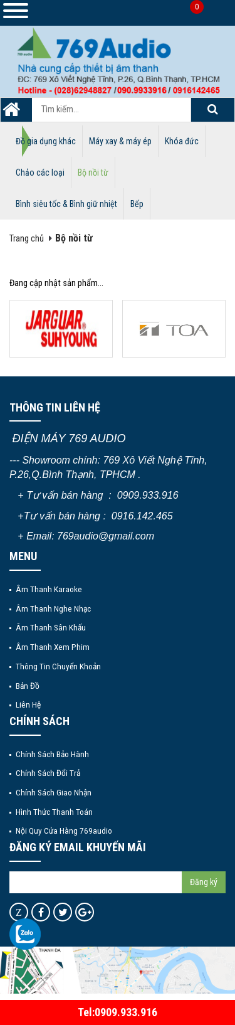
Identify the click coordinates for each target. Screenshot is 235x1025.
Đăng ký (203, 882)
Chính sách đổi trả (48, 773)
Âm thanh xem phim (53, 647)
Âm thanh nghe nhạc (53, 608)
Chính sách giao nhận (53, 792)
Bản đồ (27, 686)
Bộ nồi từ (93, 172)
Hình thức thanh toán (54, 812)
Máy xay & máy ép (120, 141)
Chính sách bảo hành (52, 754)
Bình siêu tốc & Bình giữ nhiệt (66, 204)
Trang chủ (26, 238)
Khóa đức (182, 141)
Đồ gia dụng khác (46, 141)
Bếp (137, 204)
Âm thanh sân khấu (51, 627)
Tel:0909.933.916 (117, 1012)
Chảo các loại (40, 172)
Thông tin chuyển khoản (58, 666)
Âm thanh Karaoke (49, 589)
